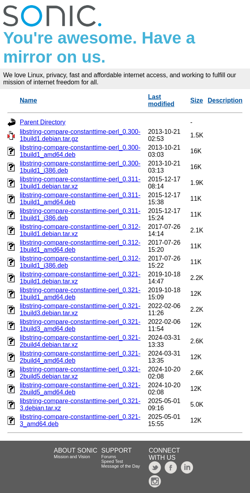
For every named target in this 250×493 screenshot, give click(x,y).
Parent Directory (43, 122)
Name (28, 100)
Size (196, 100)
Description (225, 100)
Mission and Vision (72, 456)
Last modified (161, 100)
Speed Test (112, 461)
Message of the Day (120, 466)
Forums (108, 456)
